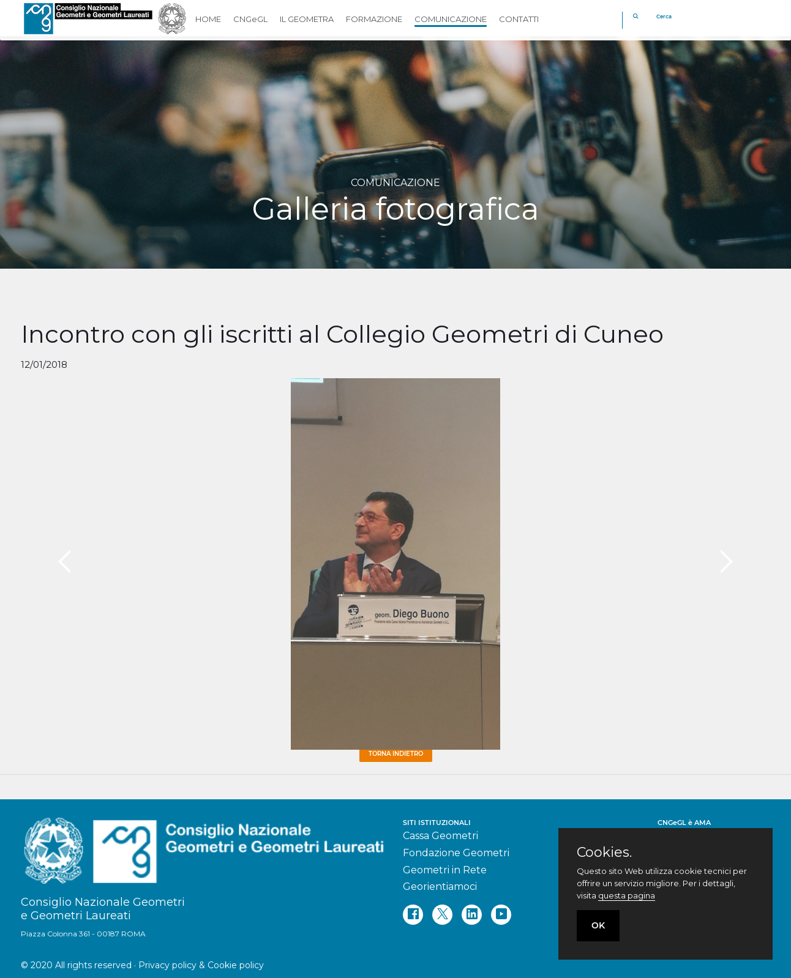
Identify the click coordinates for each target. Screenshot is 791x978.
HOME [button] (208, 19)
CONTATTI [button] (519, 19)
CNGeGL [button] (250, 19)
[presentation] (64, 561)
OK (598, 925)
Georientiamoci (440, 886)
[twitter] (442, 915)
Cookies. (604, 852)
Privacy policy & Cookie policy (201, 965)
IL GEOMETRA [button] (307, 19)
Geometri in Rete (445, 870)
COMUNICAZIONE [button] (450, 19)
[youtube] (501, 915)
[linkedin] (472, 915)
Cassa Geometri (440, 836)
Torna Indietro (396, 754)
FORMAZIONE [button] (374, 19)
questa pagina (626, 895)
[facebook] (413, 915)
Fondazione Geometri (456, 853)
